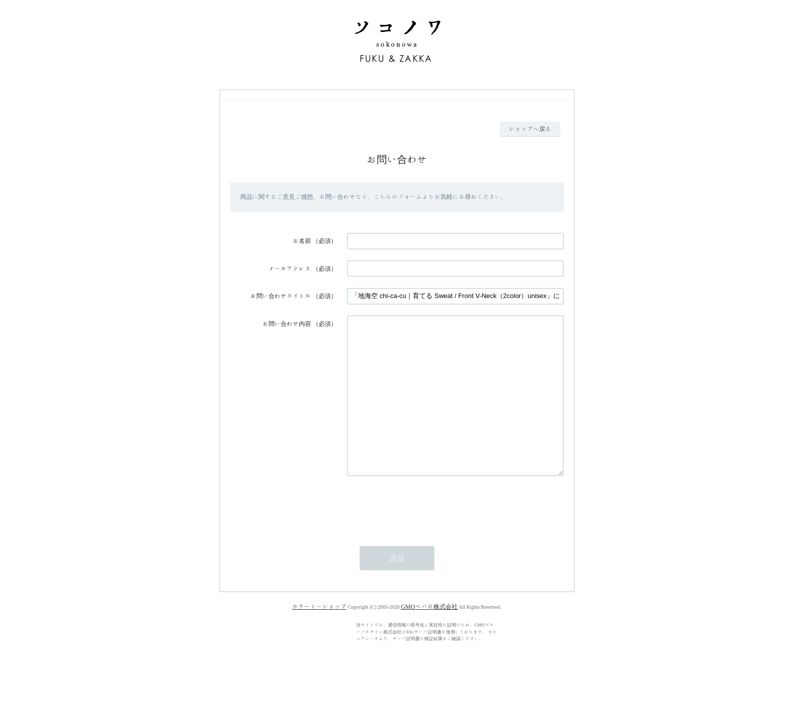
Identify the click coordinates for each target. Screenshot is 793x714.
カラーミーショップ (319, 637)
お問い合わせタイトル (280, 296)
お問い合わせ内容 (286, 323)
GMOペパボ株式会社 (429, 637)
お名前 (302, 240)
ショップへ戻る (530, 129)
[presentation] (424, 536)
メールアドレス (290, 268)
